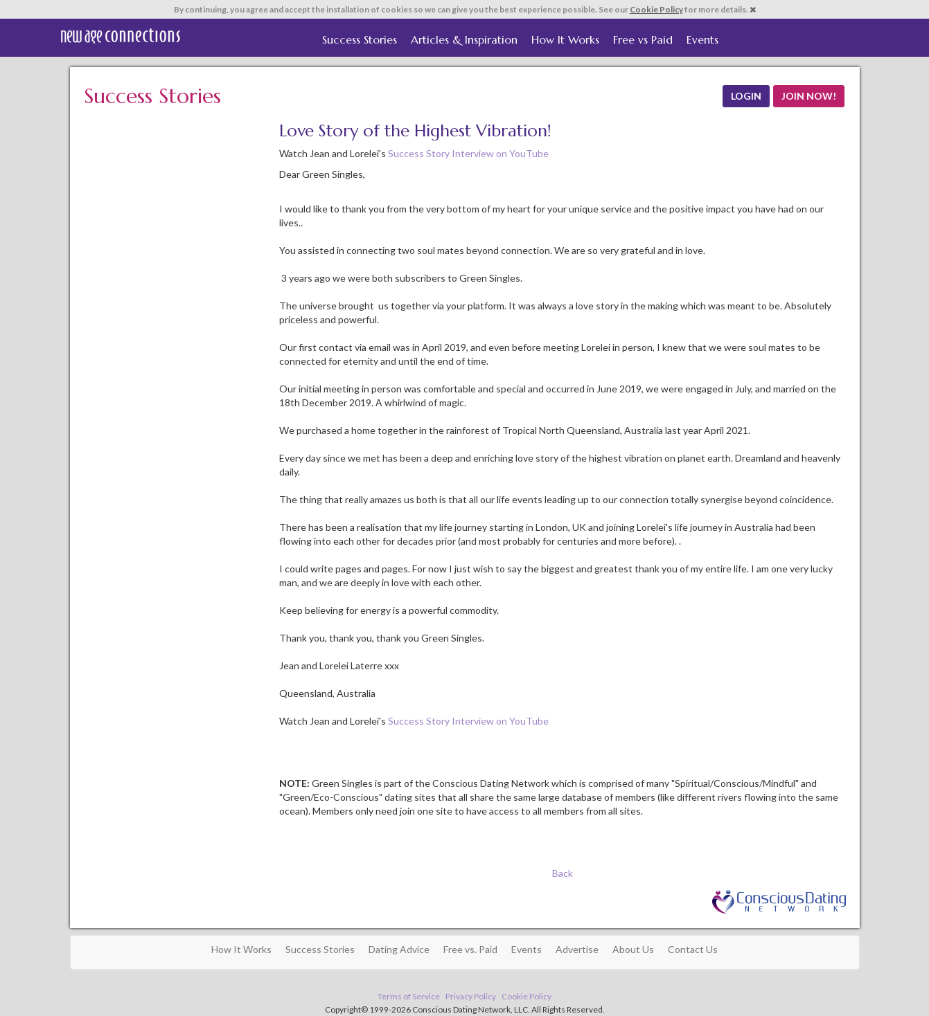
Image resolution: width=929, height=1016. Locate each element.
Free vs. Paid (470, 949)
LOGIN (746, 96)
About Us (633, 949)
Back (562, 873)
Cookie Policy (656, 9)
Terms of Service (409, 996)
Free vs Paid (643, 39)
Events (702, 39)
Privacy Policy (470, 996)
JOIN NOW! (808, 96)
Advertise (577, 949)
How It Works (565, 39)
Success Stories (359, 39)
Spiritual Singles (120, 36)
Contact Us (693, 949)
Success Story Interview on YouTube (468, 153)
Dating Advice (399, 949)
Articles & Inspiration (464, 39)
